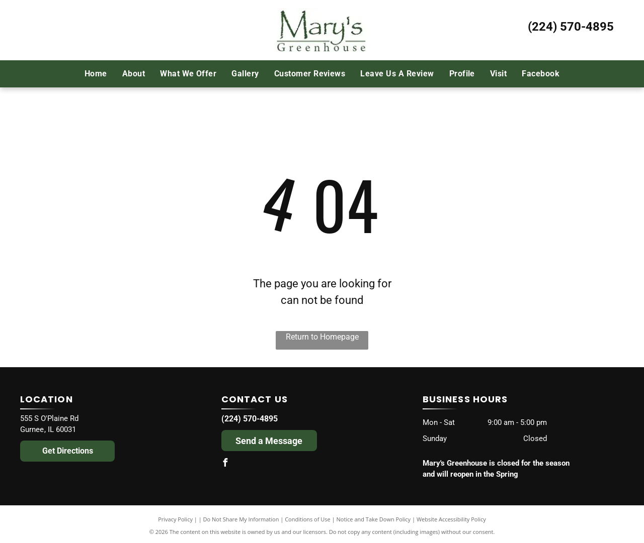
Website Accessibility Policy (451, 519)
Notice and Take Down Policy (374, 519)
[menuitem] (96, 73)
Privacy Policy (175, 519)
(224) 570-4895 (571, 27)
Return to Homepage (322, 337)
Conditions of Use (308, 519)
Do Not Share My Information (241, 519)
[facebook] (225, 464)
